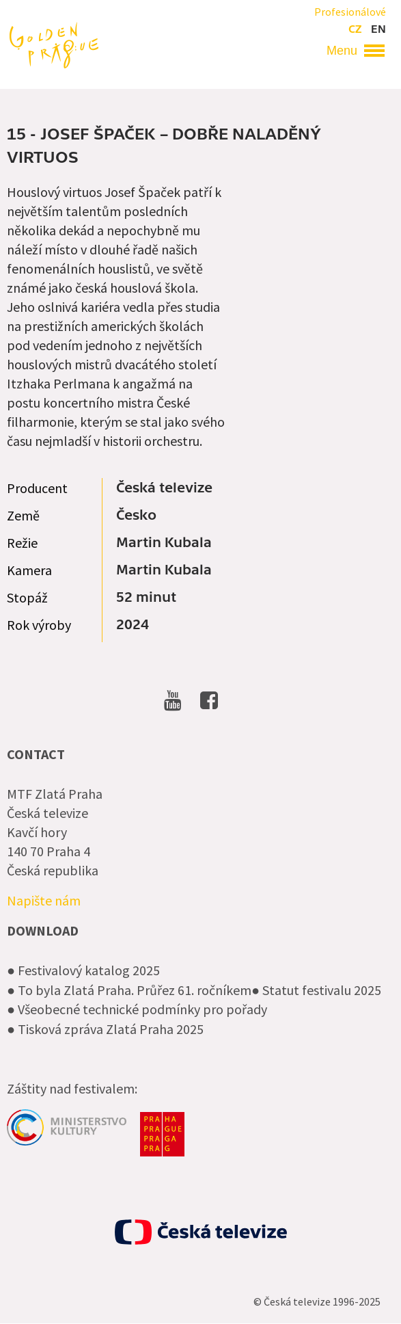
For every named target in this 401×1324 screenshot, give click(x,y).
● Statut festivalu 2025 (316, 989)
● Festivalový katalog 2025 (83, 970)
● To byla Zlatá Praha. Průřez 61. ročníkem (129, 989)
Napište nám (44, 900)
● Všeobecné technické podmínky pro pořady (137, 1009)
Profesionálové (350, 11)
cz (354, 29)
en (378, 29)
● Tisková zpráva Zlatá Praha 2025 (105, 1028)
